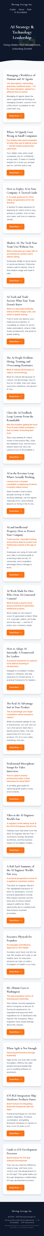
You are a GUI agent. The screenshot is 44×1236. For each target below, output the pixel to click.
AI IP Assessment (27, 1222)
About (21, 9)
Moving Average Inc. (22, 4)
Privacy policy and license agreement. (19, 1220)
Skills (29, 9)
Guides (13, 9)
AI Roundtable (20, 12)
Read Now (16, 116)
